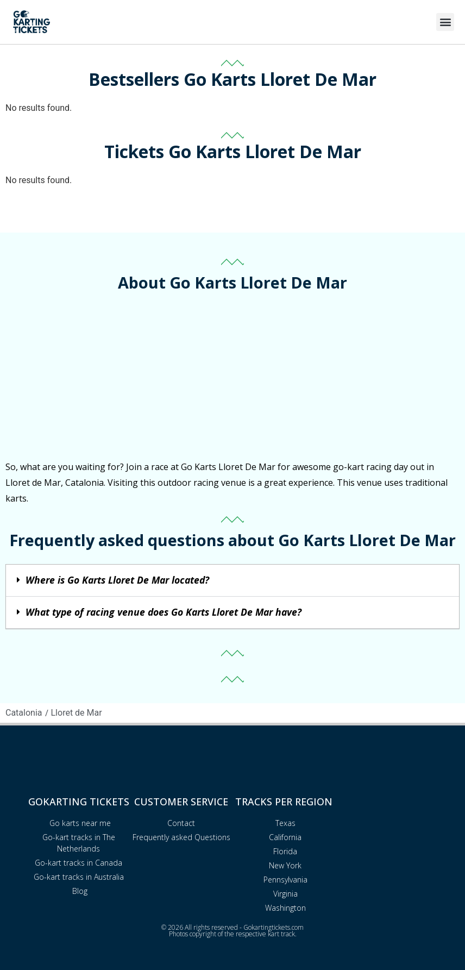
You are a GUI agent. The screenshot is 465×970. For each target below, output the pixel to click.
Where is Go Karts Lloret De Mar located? (117, 579)
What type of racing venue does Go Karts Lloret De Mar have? (163, 611)
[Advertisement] (232, 378)
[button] (445, 22)
